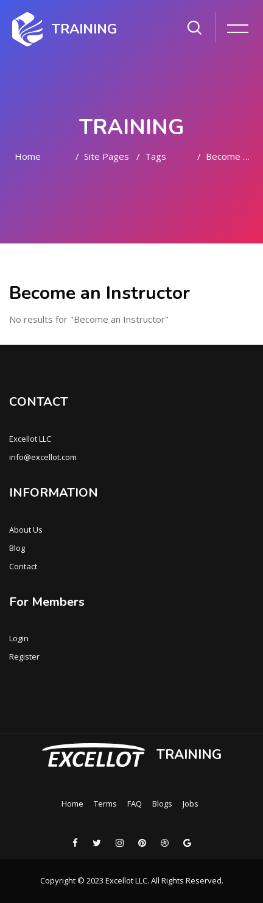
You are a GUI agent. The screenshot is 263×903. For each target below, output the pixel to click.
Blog (17, 547)
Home (28, 156)
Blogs (162, 803)
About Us (26, 529)
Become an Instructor (229, 156)
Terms (105, 803)
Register (24, 656)
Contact (23, 566)
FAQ (134, 803)
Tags (155, 156)
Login (19, 638)
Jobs (190, 803)
